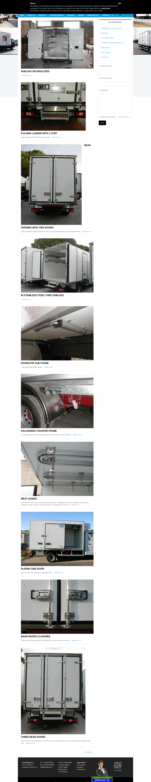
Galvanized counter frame (36, 421)
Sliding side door (31, 558)
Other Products (106, 52)
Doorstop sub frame (33, 353)
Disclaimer (80, 755)
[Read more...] (27, 75)
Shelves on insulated (33, 71)
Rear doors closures (33, 625)
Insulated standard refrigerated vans (112, 43)
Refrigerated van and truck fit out (111, 28)
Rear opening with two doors (88, 149)
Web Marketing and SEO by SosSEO (85, 770)
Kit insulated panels (107, 38)
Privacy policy (124, 117)
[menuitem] (113, 15)
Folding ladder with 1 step (36, 133)
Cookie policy (81, 758)
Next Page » (89, 740)
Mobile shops (105, 47)
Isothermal (104, 33)
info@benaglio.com (46, 755)
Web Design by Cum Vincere (63, 770)
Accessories (105, 57)
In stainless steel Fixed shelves (39, 286)
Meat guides (28, 488)
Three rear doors (31, 725)
